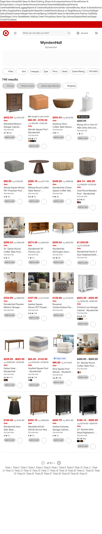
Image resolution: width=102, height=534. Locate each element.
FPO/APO (93, 71)
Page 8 (62, 467)
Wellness (15, 7)
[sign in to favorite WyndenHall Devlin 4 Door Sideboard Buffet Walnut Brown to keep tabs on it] (93, 263)
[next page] (59, 463)
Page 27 (48, 473)
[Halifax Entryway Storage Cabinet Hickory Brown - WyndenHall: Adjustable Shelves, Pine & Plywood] (63, 428)
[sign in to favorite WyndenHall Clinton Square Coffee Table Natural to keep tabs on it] (68, 201)
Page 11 (87, 467)
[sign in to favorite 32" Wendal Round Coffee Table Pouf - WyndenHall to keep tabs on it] (93, 378)
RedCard (86, 16)
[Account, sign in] (83, 33)
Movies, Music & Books (84, 7)
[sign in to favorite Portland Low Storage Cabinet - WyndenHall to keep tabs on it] (93, 324)
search (69, 33)
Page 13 (10, 470)
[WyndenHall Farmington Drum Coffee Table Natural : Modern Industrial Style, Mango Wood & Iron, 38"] (63, 250)
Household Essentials (47, 4)
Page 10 (78, 467)
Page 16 (36, 470)
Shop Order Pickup (42, 16)
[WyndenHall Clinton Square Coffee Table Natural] (63, 189)
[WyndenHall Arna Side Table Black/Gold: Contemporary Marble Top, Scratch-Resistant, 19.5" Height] (14, 428)
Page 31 (84, 473)
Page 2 (16, 467)
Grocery (33, 4)
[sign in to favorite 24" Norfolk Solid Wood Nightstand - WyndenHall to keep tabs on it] (93, 446)
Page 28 (57, 473)
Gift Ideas (34, 10)
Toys (47, 7)
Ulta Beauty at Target (63, 10)
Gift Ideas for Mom (27, 1)
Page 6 (47, 467)
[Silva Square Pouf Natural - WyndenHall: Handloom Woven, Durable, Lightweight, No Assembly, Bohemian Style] (63, 370)
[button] (83, 117)
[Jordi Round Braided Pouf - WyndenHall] (87, 192)
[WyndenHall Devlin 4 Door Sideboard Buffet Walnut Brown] (87, 253)
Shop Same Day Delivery (62, 16)
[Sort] (22, 71)
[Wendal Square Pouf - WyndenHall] (38, 131)
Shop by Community (82, 10)
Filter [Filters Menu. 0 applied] (8, 71)
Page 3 (24, 467)
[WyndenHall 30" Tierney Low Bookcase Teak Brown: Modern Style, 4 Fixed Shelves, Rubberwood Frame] (38, 250)
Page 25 (30, 473)
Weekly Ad (28, 16)
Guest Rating (78, 71)
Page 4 (31, 467)
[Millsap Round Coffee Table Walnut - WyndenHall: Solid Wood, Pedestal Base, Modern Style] (38, 189)
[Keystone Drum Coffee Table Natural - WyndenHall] (63, 125)
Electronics (54, 7)
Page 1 (8, 467)
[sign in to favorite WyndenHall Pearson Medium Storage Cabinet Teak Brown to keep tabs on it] (19, 315)
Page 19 (63, 470)
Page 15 (27, 470)
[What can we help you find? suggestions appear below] (46, 33)
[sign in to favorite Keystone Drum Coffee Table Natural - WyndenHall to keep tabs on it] (68, 138)
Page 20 (72, 470)
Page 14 (19, 470)
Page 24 (21, 473)
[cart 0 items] (96, 33)
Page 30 (75, 473)
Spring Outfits (46, 13)
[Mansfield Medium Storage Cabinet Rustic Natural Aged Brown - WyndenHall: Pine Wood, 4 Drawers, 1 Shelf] (14, 125)
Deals (9, 13)
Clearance (17, 13)
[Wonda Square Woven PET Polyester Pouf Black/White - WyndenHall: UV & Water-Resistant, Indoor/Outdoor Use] (14, 189)
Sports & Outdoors (36, 7)
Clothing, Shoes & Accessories (50, 1)
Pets (51, 10)
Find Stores (11, 19)
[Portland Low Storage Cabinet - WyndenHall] (87, 309)
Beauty (66, 4)
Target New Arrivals (9, 1)
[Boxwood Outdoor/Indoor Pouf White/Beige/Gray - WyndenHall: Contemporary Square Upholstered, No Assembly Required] (63, 306)
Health (8, 7)
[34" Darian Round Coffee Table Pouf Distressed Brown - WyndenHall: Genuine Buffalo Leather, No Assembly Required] (14, 250)
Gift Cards (44, 10)
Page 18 (54, 470)
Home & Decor (72, 1)
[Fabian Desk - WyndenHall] (14, 370)
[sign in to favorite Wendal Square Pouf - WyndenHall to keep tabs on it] (44, 146)
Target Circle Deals (14, 16)
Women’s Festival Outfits (82, 13)
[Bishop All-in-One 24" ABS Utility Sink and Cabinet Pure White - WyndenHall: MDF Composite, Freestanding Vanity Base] (87, 126)
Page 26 (39, 473)
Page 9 (70, 467)
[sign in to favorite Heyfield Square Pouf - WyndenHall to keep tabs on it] (44, 385)
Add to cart (9, 137)
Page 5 (39, 467)
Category (34, 71)
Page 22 (90, 470)
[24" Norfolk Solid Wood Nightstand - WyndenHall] (87, 431)
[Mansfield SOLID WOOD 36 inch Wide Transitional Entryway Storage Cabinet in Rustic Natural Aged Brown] (38, 428)
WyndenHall (9, 129)
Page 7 (55, 467)
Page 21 (81, 470)
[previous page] (43, 463)
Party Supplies (23, 10)
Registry (78, 16)
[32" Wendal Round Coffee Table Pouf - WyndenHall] (87, 364)
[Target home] (6, 33)
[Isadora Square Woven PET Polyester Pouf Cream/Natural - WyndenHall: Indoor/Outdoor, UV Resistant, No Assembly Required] (38, 306)
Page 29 (66, 473)
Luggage (24, 7)
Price (55, 71)
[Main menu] (15, 33)
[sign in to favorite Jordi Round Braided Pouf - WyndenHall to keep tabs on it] (93, 207)
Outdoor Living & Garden (17, 4)
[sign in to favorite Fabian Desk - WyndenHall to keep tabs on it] (19, 385)
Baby (60, 4)
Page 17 (45, 470)
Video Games (66, 7)
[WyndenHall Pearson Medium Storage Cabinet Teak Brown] (14, 306)
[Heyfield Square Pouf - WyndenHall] (38, 370)
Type (46, 71)
